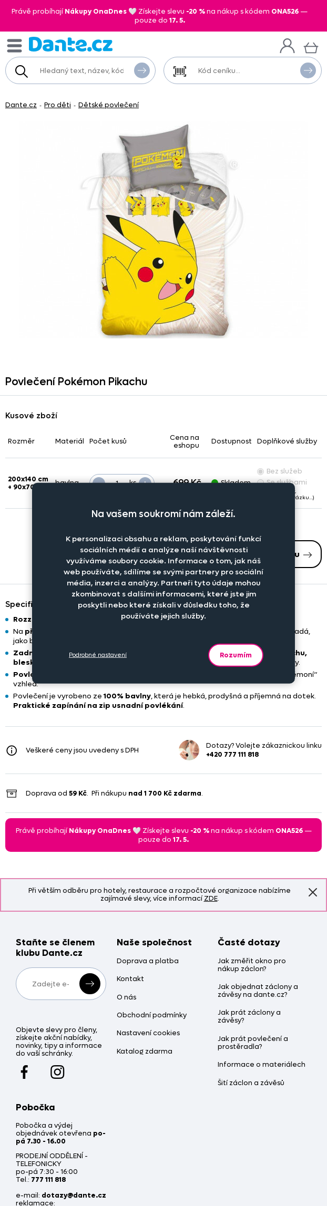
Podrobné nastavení (98, 655)
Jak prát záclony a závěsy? (249, 1017)
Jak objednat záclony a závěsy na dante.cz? (258, 991)
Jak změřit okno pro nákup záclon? (252, 965)
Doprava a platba (148, 961)
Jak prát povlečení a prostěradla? (253, 1043)
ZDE (211, 898)
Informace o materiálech (261, 1065)
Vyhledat (142, 70)
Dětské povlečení (108, 104)
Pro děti (57, 104)
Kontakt (130, 979)
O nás (126, 998)
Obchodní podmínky (152, 1015)
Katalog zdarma (144, 1052)
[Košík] (311, 46)
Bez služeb (279, 471)
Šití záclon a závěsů (251, 1083)
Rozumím (236, 654)
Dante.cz (21, 104)
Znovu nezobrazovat (312, 892)
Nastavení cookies (148, 1033)
